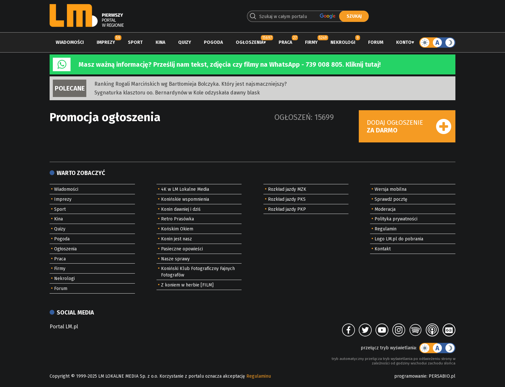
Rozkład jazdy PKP (287, 209)
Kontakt (383, 249)
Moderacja (385, 209)
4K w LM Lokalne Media (185, 189)
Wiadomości (70, 42)
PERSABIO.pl (442, 376)
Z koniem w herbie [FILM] (187, 285)
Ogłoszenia (249, 42)
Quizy (184, 42)
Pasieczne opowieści (182, 249)
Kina (160, 42)
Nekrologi (342, 42)
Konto (404, 42)
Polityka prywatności (396, 219)
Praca (285, 42)
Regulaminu (258, 376)
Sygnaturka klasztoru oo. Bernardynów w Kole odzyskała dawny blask (177, 93)
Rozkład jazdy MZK (287, 189)
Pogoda (213, 42)
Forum (375, 42)
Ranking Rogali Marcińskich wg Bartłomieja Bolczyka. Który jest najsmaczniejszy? (190, 84)
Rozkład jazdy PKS (287, 199)
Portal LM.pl (64, 327)
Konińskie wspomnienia (185, 199)
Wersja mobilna (390, 189)
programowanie (410, 376)
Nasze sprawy (175, 259)
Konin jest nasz (176, 239)
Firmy (311, 42)
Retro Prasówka (177, 219)
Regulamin (385, 229)
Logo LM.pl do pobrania (399, 239)
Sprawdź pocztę (391, 199)
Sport (135, 42)
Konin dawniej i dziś (181, 209)
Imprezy (106, 42)
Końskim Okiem (177, 229)
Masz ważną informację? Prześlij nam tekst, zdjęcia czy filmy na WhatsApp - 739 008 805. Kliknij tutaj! (230, 64)
